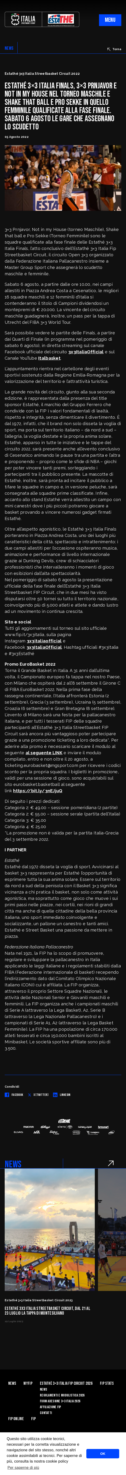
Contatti (46, 1413)
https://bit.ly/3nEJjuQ (37, 790)
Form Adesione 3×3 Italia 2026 (60, 1401)
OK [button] (102, 1454)
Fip (33, 1418)
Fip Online (16, 1418)
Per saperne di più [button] (23, 1468)
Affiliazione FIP (50, 1407)
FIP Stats (107, 1383)
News (12, 1383)
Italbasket (49, 358)
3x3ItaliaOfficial (86, 351)
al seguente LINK (44, 752)
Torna (114, 49)
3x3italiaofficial (44, 640)
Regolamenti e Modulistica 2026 (62, 1395)
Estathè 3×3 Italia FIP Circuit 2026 (66, 1383)
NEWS (9, 48)
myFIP (27, 1383)
